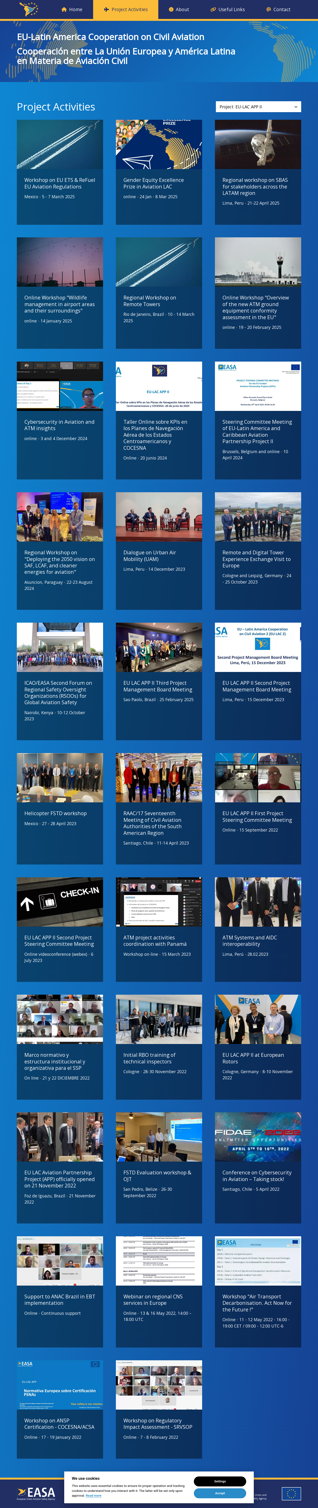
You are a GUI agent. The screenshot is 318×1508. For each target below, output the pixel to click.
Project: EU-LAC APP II (258, 107)
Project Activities (126, 9)
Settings (220, 1481)
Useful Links (227, 9)
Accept (220, 1493)
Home (72, 9)
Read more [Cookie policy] (93, 1495)
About (179, 9)
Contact (278, 9)
